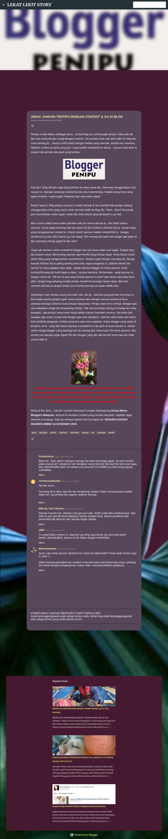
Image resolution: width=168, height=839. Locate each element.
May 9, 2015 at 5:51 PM (64, 457)
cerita (53, 433)
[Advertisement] (84, 90)
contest (63, 433)
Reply (42, 475)
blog (34, 433)
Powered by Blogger (84, 834)
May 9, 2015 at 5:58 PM (70, 481)
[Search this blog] (152, 5)
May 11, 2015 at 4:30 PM (54, 530)
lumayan (101, 433)
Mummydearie (47, 548)
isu (92, 433)
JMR (41, 530)
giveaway (74, 433)
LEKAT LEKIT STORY (29, 4)
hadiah (85, 433)
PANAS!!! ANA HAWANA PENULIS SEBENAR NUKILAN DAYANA (79, 806)
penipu (111, 433)
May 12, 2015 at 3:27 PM (66, 549)
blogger (43, 433)
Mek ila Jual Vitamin (51, 508)
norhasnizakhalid (49, 480)
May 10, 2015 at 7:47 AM (74, 509)
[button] (32, 126)
